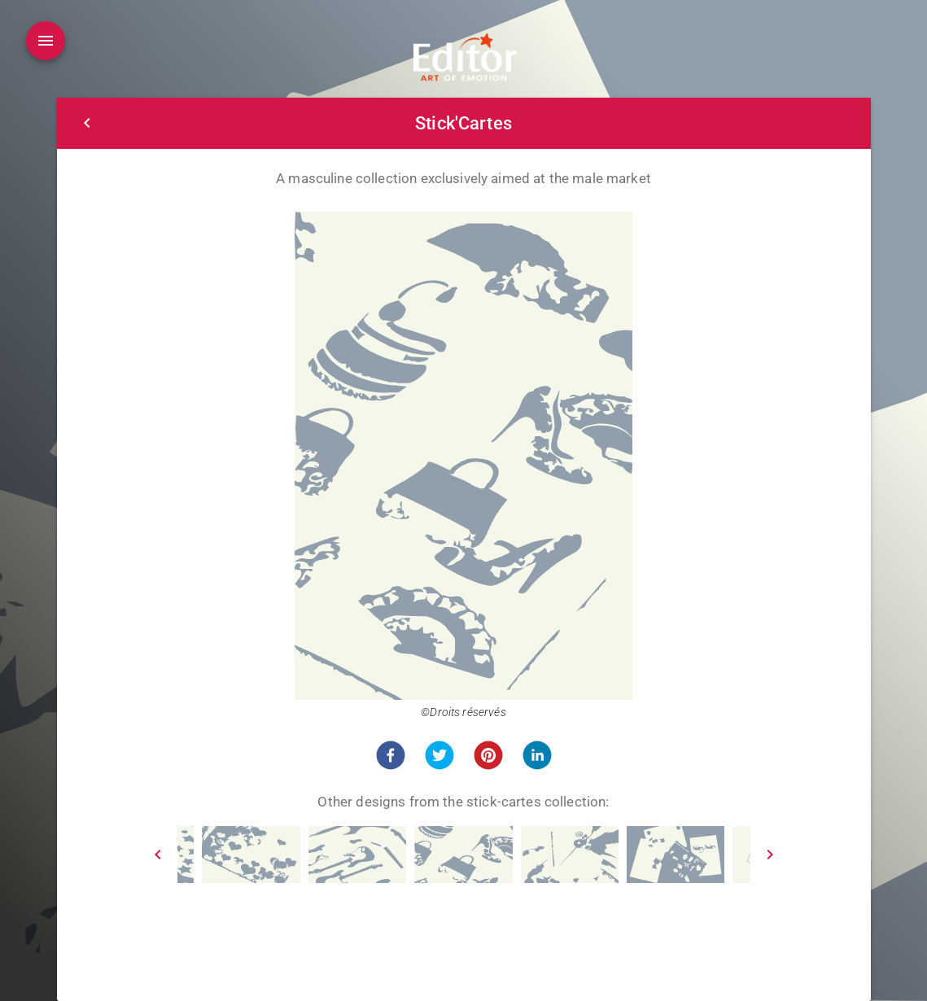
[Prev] (157, 854)
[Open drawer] (45, 40)
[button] (390, 755)
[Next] (769, 854)
